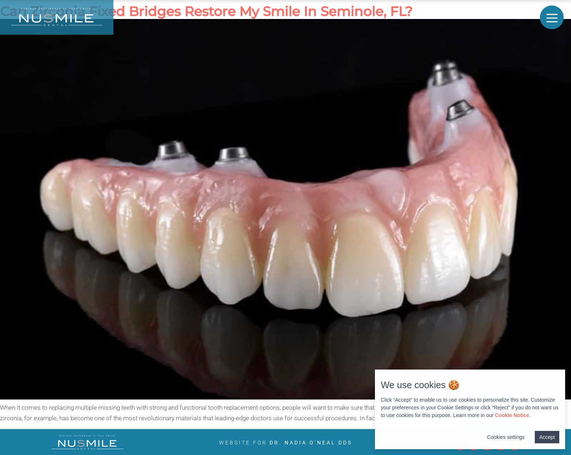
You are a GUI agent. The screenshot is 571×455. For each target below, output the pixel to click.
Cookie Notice (512, 415)
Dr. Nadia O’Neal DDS (311, 443)
